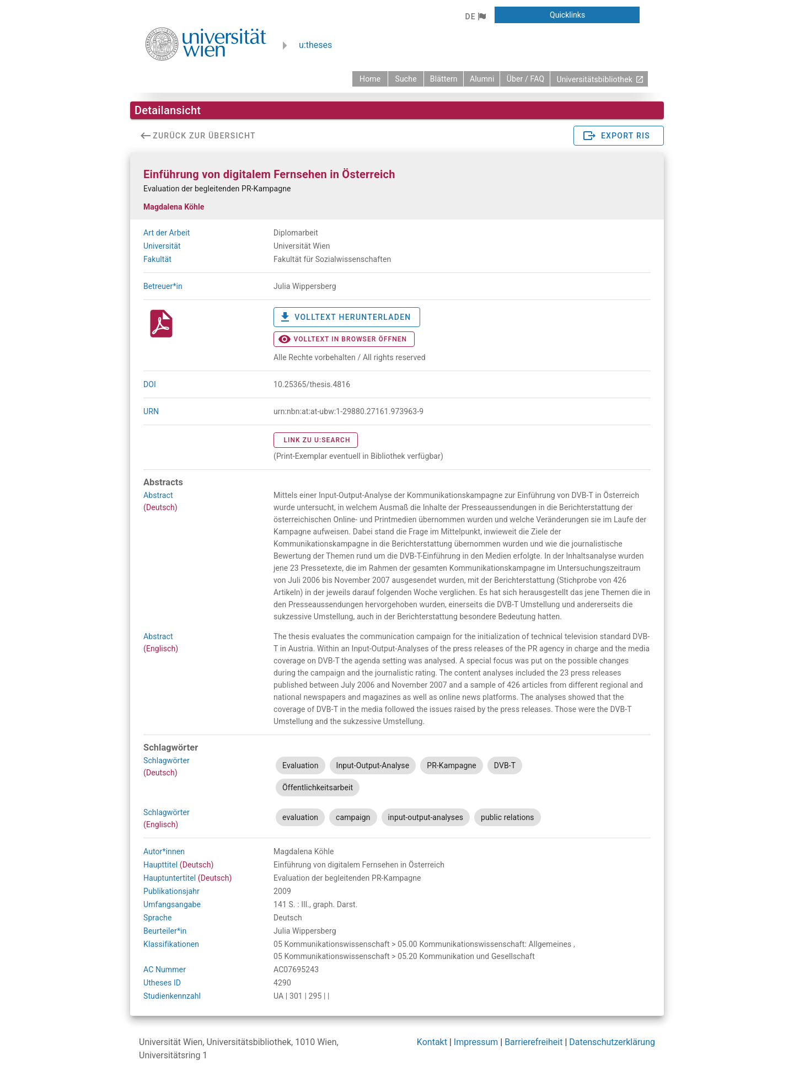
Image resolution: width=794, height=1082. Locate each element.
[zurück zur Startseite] (370, 79)
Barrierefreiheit (533, 1042)
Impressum (476, 1042)
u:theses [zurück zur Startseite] (315, 45)
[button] (475, 16)
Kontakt (432, 1042)
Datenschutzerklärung (612, 1042)
